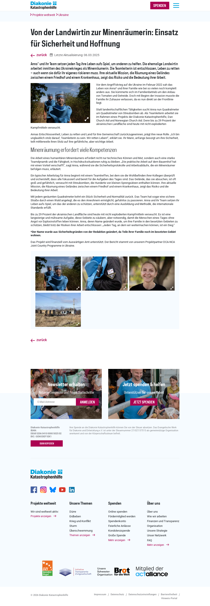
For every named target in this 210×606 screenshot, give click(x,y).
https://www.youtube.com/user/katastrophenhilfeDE (62, 489)
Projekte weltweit (43, 15)
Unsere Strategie (157, 530)
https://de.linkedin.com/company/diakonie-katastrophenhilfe (72, 489)
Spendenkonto (117, 521)
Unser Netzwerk (156, 535)
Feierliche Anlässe (119, 525)
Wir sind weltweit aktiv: (45, 511)
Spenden (114, 503)
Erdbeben (75, 516)
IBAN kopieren (47, 444)
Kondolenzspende (119, 530)
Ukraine (63, 15)
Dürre (72, 511)
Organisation (155, 525)
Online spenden (117, 511)
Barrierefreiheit (169, 594)
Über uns (153, 503)
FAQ (149, 540)
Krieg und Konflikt (80, 521)
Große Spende (117, 535)
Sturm (73, 525)
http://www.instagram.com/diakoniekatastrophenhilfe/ (43, 489)
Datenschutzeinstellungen (143, 594)
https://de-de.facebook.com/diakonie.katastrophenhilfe (34, 489)
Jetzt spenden (144, 402)
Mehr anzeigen (116, 540)
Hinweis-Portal (169, 598)
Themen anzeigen (79, 535)
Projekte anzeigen (41, 516)
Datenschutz (117, 594)
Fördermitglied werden (121, 516)
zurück (41, 55)
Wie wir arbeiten (157, 516)
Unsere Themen (80, 503)
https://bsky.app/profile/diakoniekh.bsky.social (53, 489)
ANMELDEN (87, 402)
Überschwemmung (80, 530)
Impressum (100, 594)
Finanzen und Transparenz (163, 521)
